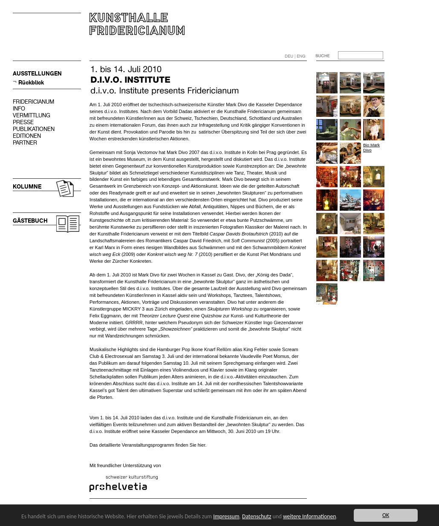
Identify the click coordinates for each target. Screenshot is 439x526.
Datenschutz (256, 516)
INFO (19, 108)
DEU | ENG (295, 56)
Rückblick (31, 82)
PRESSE (23, 122)
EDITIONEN (27, 136)
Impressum (226, 516)
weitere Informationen (309, 516)
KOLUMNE (27, 186)
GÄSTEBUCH (30, 221)
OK (385, 515)
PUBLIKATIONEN (34, 129)
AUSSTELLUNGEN (37, 73)
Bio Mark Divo (371, 147)
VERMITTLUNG (31, 115)
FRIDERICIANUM (33, 102)
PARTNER (25, 142)
